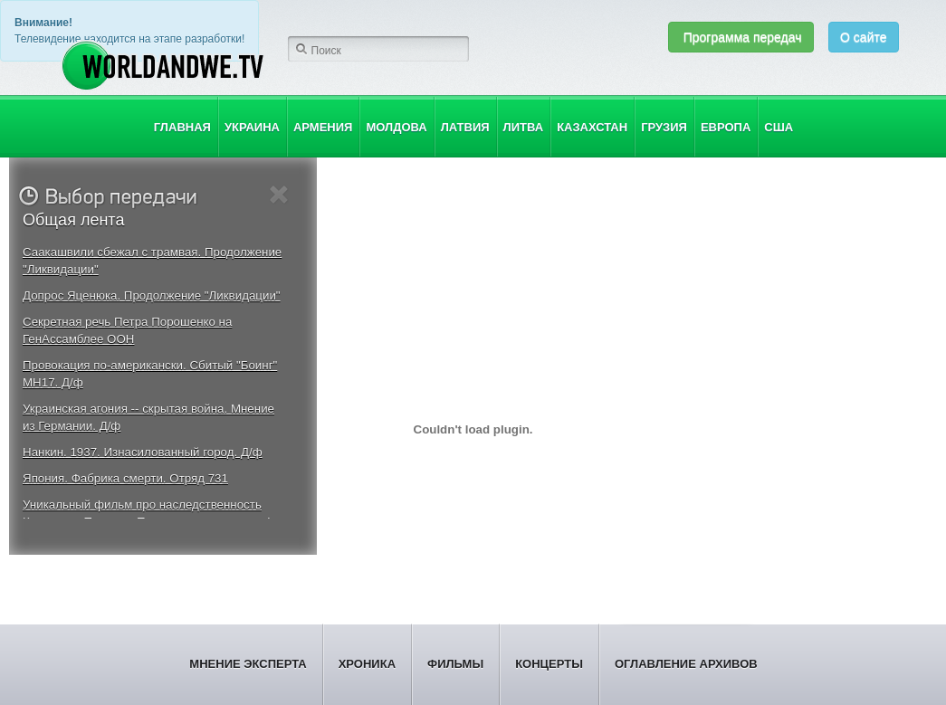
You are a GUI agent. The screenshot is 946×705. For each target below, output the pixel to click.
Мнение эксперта (247, 664)
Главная (182, 127)
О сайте (863, 37)
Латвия (465, 127)
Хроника (367, 664)
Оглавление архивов (686, 664)
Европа (725, 127)
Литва (523, 127)
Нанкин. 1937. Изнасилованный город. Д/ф (143, 452)
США (778, 127)
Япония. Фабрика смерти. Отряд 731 (125, 478)
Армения (322, 127)
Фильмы (455, 664)
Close (279, 195)
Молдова (396, 127)
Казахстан (592, 127)
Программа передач (741, 37)
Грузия (664, 127)
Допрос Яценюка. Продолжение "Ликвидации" (152, 295)
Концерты (549, 664)
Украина (252, 127)
